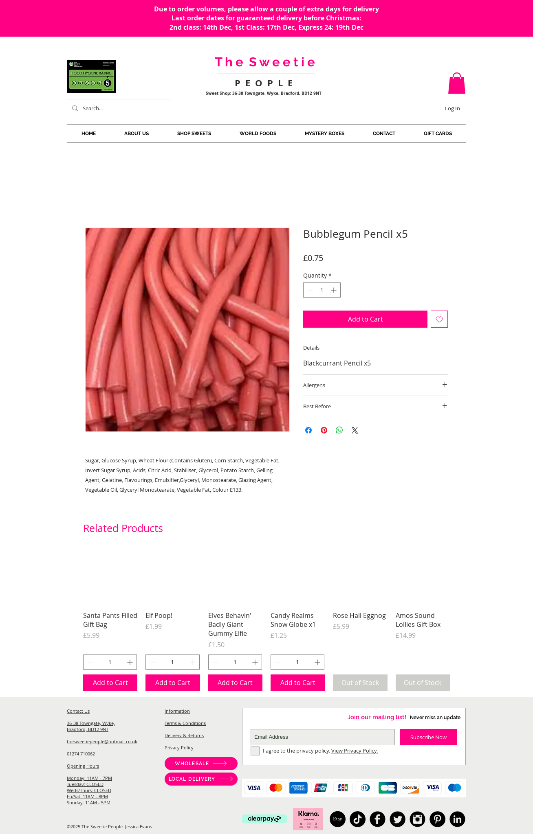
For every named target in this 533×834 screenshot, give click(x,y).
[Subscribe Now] (428, 737)
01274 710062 (81, 754)
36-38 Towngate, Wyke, (91, 723)
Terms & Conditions (185, 723)
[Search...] (118, 108)
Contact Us (78, 711)
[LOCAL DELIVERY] (201, 779)
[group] (266, 620)
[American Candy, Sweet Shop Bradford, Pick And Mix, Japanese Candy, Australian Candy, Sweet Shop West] (377, 819)
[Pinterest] (437, 819)
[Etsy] (338, 819)
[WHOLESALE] (201, 763)
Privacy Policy (179, 747)
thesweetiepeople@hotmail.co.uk (102, 741)
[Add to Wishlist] (439, 319)
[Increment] (334, 290)
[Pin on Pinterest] (324, 430)
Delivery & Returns (184, 735)
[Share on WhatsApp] (339, 430)
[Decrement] (309, 290)
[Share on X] (355, 430)
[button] (457, 83)
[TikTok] (358, 819)
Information (177, 711)
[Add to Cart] (110, 682)
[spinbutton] (322, 290)
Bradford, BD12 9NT (87, 729)
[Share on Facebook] (308, 430)
